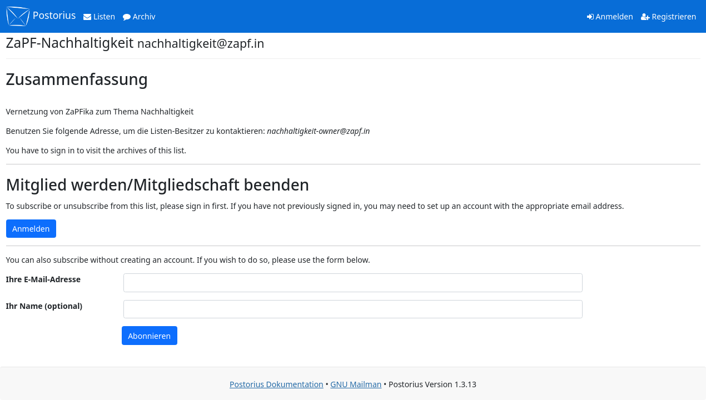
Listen (99, 16)
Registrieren (669, 16)
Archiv (139, 16)
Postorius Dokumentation (277, 384)
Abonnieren (149, 336)
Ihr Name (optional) (44, 306)
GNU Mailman (355, 384)
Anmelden (610, 16)
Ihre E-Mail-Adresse (43, 279)
